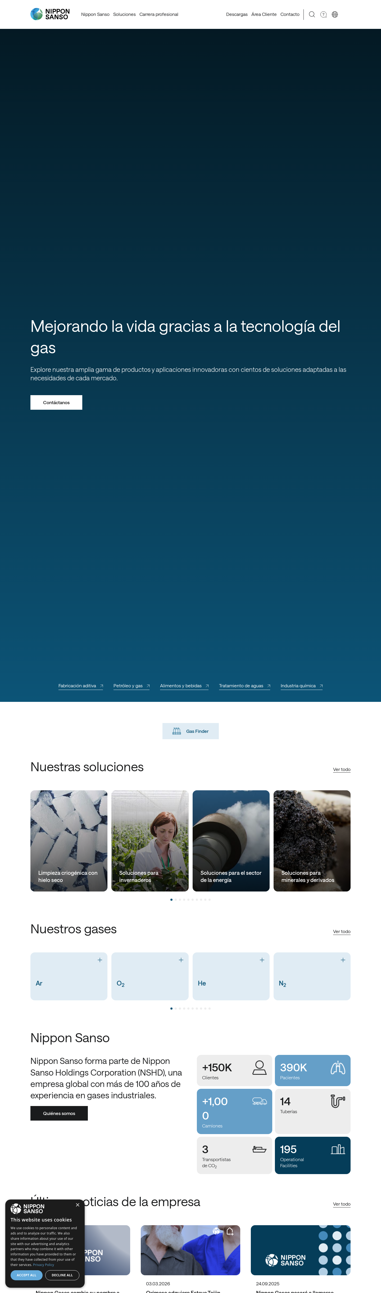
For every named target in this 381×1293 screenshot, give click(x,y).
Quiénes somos (59, 1113)
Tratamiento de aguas (244, 685)
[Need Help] (323, 14)
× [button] (77, 1205)
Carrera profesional (158, 14)
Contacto (290, 14)
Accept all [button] (27, 1275)
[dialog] (45, 1244)
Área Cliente (264, 14)
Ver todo (342, 769)
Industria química (302, 685)
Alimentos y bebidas (184, 685)
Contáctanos (56, 402)
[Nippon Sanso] (50, 14)
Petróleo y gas (131, 685)
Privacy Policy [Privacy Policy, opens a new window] (43, 1265)
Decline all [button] (62, 1275)
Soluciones (124, 14)
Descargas (237, 14)
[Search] (312, 14)
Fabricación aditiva (80, 685)
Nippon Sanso (95, 14)
